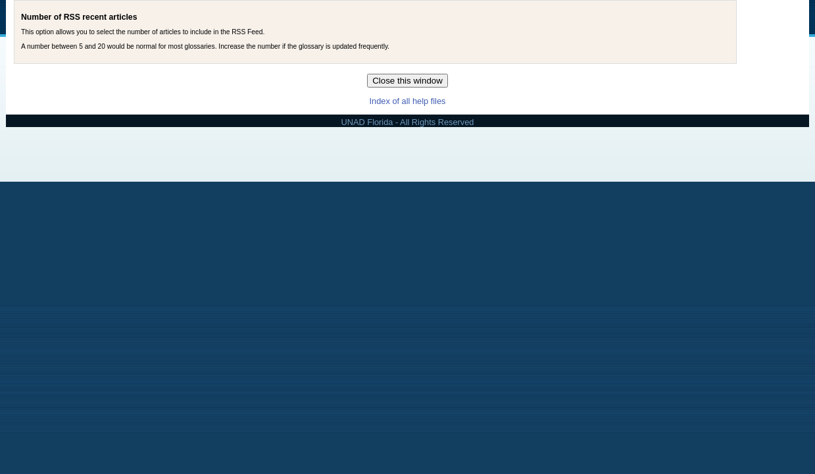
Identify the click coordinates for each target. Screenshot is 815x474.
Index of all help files (408, 101)
